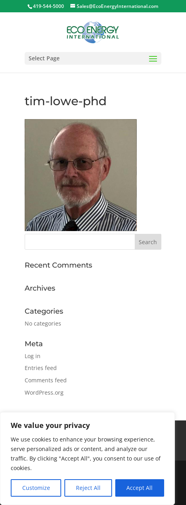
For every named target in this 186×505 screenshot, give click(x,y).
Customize (36, 488)
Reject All (88, 488)
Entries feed (41, 368)
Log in (33, 356)
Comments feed (46, 380)
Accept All (139, 488)
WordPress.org (44, 392)
